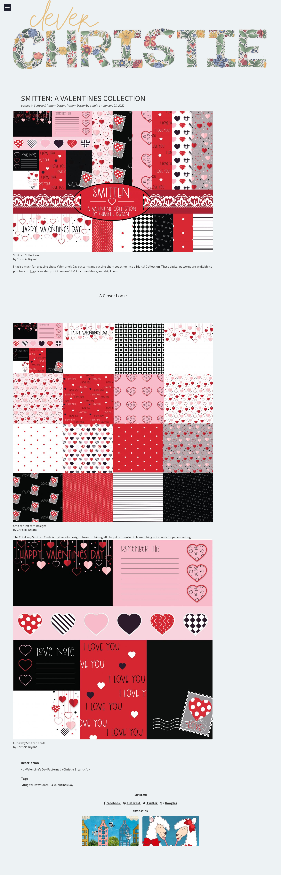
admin (94, 105)
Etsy (33, 271)
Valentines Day (63, 785)
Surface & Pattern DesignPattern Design (59, 105)
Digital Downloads (36, 785)
